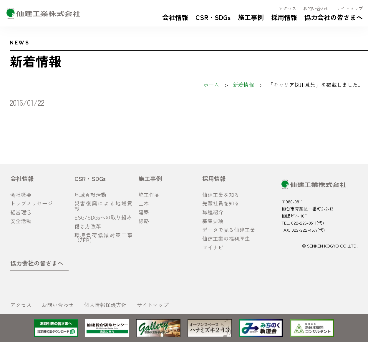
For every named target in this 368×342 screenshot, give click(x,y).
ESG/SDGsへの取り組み (103, 217)
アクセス (287, 8)
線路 (143, 221)
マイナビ (212, 247)
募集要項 (212, 221)
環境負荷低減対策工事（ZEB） (103, 237)
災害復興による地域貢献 (103, 206)
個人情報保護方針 (105, 304)
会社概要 (21, 194)
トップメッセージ (31, 203)
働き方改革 (87, 226)
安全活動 (21, 221)
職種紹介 (212, 212)
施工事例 (251, 17)
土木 (143, 203)
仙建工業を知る (220, 194)
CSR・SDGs (213, 17)
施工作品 (149, 194)
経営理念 (21, 212)
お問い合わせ (316, 8)
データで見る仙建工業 (228, 229)
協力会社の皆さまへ (333, 17)
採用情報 (284, 17)
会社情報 (175, 17)
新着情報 (243, 84)
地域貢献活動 (90, 194)
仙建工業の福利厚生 (226, 238)
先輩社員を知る (220, 203)
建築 (143, 212)
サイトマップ (349, 8)
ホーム (211, 84)
